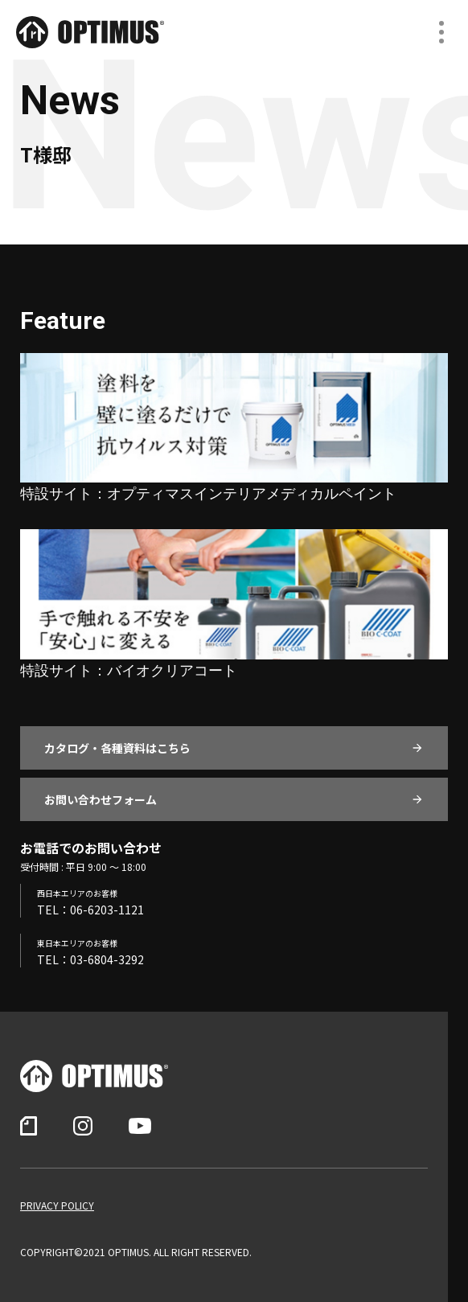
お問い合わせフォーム (100, 799)
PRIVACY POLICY (57, 1205)
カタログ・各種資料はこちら (117, 748)
